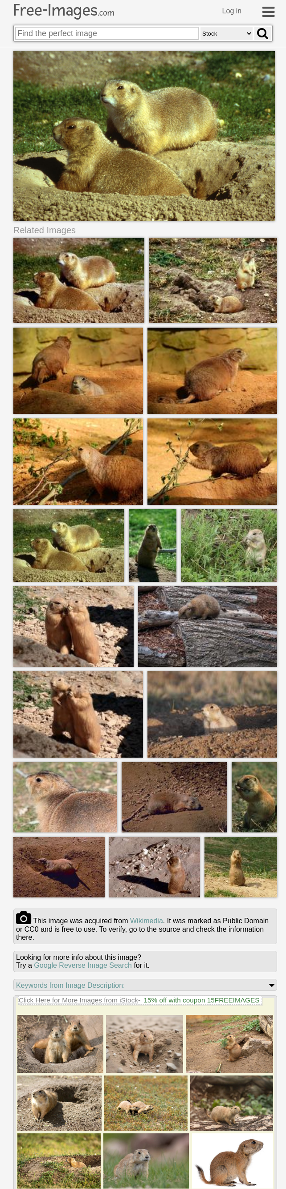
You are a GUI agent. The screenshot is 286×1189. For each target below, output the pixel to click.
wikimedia (146, 921)
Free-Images (63, 10)
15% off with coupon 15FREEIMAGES (201, 1000)
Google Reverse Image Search (83, 965)
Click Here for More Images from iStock (78, 1000)
